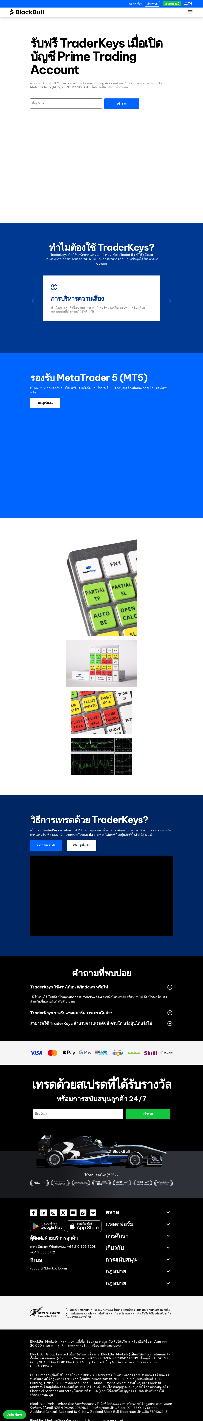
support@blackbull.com (48, 1268)
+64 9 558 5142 (42, 1252)
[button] (32, 301)
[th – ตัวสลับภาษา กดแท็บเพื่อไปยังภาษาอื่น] (189, 4)
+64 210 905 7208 (81, 1246)
